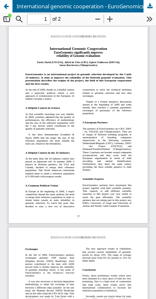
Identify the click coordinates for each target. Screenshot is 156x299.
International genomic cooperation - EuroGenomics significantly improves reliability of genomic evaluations (86, 6)
